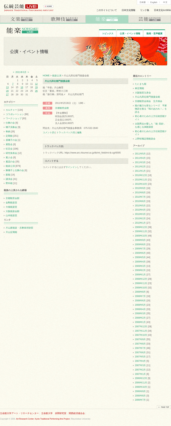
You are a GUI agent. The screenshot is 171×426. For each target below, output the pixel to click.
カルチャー (11, 110)
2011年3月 (140, 162)
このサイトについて (106, 10)
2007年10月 (141, 335)
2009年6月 (140, 253)
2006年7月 (140, 400)
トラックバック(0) (65, 132)
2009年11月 (141, 231)
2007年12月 (141, 326)
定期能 (9, 136)
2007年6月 (140, 352)
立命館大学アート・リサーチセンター (19, 413)
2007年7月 (140, 348)
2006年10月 (141, 387)
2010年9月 (140, 188)
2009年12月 (141, 227)
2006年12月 (141, 378)
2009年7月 (140, 248)
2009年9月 (140, 240)
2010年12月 (141, 175)
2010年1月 (140, 223)
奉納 (8, 131)
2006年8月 (140, 395)
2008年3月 (140, 313)
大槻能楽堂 (11, 207)
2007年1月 (140, 374)
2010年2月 (140, 218)
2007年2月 (140, 369)
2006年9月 (140, 391)
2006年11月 (141, 382)
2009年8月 (140, 244)
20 (7, 91)
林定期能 (139, 88)
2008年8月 (140, 292)
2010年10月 (141, 184)
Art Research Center (25, 419)
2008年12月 (141, 279)
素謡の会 (10, 161)
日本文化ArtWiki (162, 10)
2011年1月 (140, 171)
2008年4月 (140, 309)
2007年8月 (140, 343)
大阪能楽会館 (12, 211)
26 (36, 91)
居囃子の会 (11, 140)
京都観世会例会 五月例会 (148, 101)
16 (22, 87)
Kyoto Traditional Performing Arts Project (52, 419)
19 (36, 87)
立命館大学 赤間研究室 (53, 413)
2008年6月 (140, 300)
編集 (79, 132)
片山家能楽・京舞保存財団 (19, 227)
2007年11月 (141, 331)
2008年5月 (140, 305)
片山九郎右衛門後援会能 (57, 81)
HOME (46, 75)
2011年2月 (140, 166)
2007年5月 (140, 356)
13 (7, 87)
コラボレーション (15, 114)
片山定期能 (11, 232)
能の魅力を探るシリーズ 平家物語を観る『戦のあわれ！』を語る (151, 108)
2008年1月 (140, 322)
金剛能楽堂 (11, 202)
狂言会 (9, 148)
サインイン (71, 167)
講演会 (9, 179)
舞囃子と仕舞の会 (15, 170)
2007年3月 (140, 365)
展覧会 (9, 144)
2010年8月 (140, 192)
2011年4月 (140, 158)
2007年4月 (140, 361)
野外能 (9, 183)
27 (7, 94)
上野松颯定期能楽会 (145, 138)
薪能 (8, 174)
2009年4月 (140, 261)
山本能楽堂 (11, 215)
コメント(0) (49, 132)
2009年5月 (140, 257)
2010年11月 (141, 179)
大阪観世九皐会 (143, 92)
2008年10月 (141, 287)
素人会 (9, 157)
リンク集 (144, 10)
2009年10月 (141, 235)
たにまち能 (140, 84)
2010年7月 (140, 197)
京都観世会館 (62, 108)
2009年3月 (140, 266)
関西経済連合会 (77, 413)
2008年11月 (141, 283)
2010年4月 (140, 209)
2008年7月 (140, 296)
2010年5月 (140, 205)
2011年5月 (140, 153)
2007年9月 (140, 339)
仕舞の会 (10, 122)
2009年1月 (140, 274)
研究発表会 (11, 153)
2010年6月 (140, 201)
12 (36, 84)
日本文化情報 (128, 10)
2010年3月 (140, 214)
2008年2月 (140, 317)
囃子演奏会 (11, 127)
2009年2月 (140, 270)
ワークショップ (14, 118)
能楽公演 (56, 75)
